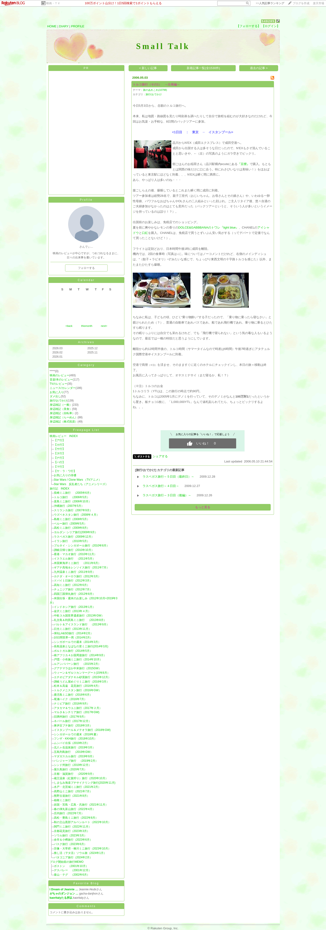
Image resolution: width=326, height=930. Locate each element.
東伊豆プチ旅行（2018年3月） (73, 725)
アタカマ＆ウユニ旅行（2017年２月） (78, 708)
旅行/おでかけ (58, 400)
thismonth (86, 325)
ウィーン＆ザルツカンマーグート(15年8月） (82, 672)
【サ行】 (59, 449)
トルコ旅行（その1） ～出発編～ (156, 84)
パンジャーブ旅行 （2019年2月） (76, 760)
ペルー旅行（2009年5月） (70, 523)
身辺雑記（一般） (61, 404)
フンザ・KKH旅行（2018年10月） (75, 738)
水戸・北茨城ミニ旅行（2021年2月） (77, 787)
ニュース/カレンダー (63, 388)
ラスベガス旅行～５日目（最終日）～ (168, 476)
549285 (268, 21)
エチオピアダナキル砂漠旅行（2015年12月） (82, 677)
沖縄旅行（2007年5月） (69, 505)
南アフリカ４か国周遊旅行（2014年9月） (80, 655)
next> (104, 325)
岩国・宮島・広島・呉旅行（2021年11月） (81, 804)
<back (69, 325)
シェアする (160, 456)
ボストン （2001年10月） (71, 866)
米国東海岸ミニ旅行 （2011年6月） (77, 563)
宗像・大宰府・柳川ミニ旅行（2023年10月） (82, 848)
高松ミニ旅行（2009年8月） (72, 527)
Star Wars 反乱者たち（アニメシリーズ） (81, 484)
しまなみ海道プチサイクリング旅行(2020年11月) (85, 782)
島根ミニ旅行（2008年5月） (72, 519)
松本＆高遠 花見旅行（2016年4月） (77, 685)
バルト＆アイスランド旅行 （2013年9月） (81, 624)
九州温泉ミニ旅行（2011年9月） (74, 572)
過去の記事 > (259, 68)
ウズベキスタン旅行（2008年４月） (76, 514)
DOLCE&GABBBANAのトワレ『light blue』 (208, 227)
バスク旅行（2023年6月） (70, 844)
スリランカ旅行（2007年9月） (73, 510)
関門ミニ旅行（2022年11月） (72, 826)
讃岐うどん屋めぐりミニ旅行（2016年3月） (81, 681)
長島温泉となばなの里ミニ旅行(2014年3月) (81, 646)
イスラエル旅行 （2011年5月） (74, 558)
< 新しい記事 (148, 68)
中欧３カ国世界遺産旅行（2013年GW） (79, 615)
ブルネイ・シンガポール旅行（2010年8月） (81, 545)
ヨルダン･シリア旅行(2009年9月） (76, 532)
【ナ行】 (59, 457)
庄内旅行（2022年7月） (69, 813)
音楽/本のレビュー (61, 379)
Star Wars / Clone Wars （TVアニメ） (78, 479)
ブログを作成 (301, 3)
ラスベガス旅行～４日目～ (161, 486)
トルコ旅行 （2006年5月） (72, 497)
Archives (86, 342)
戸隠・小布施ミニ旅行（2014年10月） (78, 659)
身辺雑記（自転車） (62, 413)
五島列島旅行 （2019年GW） (73, 752)
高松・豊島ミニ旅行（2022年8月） (76, 817)
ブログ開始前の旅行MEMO (67, 861)
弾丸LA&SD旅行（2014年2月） (73, 633)
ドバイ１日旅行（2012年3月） (73, 580)
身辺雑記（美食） (61, 409)
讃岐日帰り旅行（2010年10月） (74, 550)
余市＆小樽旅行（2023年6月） (73, 839)
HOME (51, 26)
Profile (86, 199)
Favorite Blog (86, 883)
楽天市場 (318, 3)
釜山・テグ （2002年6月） (72, 874)
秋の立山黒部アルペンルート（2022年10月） (82, 822)
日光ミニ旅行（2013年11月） (72, 629)
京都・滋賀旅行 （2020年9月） (74, 773)
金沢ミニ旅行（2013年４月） (72, 611)
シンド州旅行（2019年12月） (72, 765)
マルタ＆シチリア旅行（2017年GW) (76, 712)
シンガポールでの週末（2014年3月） (77, 642)
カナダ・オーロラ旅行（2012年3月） (77, 576)
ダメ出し (55, 396)
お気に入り (57, 392)
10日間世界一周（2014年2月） (73, 637)
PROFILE (77, 26)
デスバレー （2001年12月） (72, 870)
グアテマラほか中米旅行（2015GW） (77, 668)
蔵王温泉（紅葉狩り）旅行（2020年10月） (81, 778)
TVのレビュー (58, 383)
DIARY (63, 26)
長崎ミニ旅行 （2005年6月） (73, 492)
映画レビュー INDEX (64, 436)
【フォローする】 (248, 26)
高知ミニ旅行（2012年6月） (72, 585)
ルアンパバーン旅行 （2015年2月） (77, 664)
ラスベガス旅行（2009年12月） (74, 536)
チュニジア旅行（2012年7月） (73, 589)
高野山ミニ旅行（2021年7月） (73, 791)
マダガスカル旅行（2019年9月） (74, 756)
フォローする (86, 268)
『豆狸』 (244, 164)
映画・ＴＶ (53, 3)
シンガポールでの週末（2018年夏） (76, 734)
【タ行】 (59, 453)
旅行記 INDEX (60, 488)
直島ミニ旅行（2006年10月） (72, 501)
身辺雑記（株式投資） (64, 421)
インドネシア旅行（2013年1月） (74, 607)
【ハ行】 (59, 462)
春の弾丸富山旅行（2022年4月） (74, 809)
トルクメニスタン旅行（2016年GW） (77, 690)
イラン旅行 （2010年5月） (72, 541)
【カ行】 (59, 444)
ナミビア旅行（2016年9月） (72, 703)
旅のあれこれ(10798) (155, 89)
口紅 (145, 233)
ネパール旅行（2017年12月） (72, 721)
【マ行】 (59, 466)
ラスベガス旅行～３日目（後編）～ (167, 495)
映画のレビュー (59, 375)
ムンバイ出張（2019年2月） (72, 743)
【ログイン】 (271, 26)
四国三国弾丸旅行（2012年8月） (74, 593)
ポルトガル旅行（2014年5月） (73, 650)
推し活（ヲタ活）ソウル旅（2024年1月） (80, 853)
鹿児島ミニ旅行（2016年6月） (73, 694)
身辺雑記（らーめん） (64, 417)
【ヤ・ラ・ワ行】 (65, 471)
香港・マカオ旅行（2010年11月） (75, 554)
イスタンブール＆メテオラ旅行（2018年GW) (82, 730)
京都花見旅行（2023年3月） (72, 831)
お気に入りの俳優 (65, 475)
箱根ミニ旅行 (62, 800)
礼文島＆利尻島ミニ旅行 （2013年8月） (80, 620)
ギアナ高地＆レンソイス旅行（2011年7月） (81, 567)
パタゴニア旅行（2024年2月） (73, 857)
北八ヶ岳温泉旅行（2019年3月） (74, 747)
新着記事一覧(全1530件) (203, 68)
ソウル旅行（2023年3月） (70, 835)
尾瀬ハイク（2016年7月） (70, 699)
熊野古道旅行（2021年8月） (72, 795)
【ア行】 (59, 440)
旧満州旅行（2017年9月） (70, 716)
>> (270, 3)
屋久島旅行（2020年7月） (70, 769)
